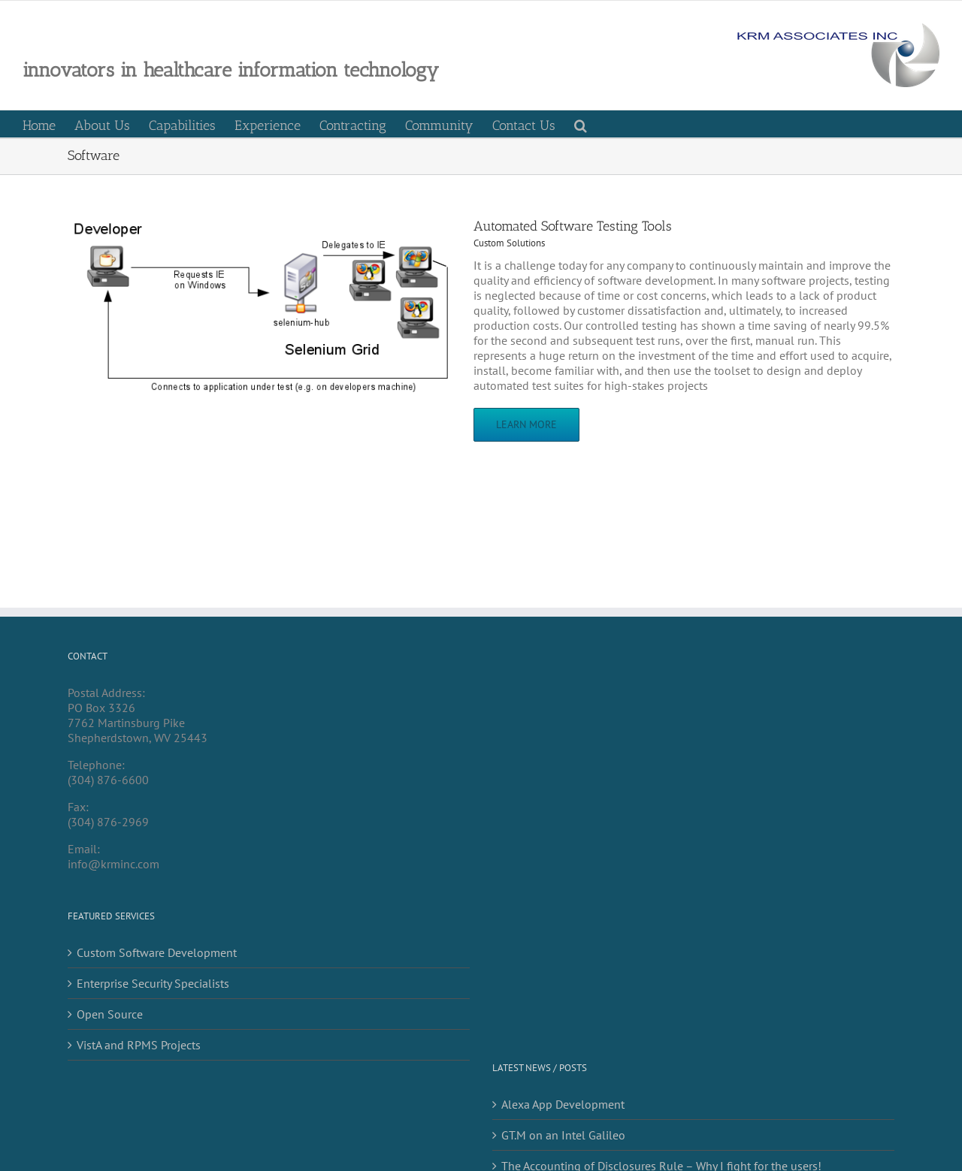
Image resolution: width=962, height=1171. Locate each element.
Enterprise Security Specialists (153, 983)
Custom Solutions (509, 243)
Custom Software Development (157, 952)
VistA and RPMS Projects (139, 1044)
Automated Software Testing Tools (572, 226)
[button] (580, 123)
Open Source (110, 1014)
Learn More (526, 424)
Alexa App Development (563, 1104)
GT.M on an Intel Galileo (563, 1134)
